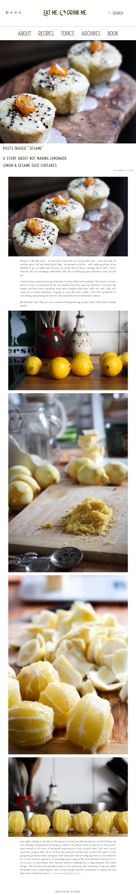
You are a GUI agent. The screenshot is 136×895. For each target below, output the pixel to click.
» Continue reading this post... (65, 873)
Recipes (46, 33)
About (24, 33)
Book (113, 33)
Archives (91, 33)
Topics (67, 33)
